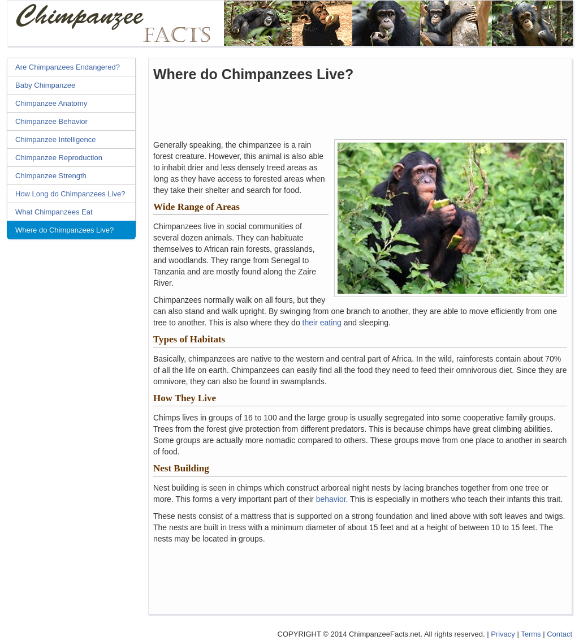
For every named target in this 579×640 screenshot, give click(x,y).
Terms (531, 634)
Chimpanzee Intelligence (55, 139)
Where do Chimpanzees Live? (64, 230)
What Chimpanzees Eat (54, 212)
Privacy (503, 634)
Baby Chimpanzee (45, 85)
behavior (331, 499)
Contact (559, 634)
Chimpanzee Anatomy (51, 103)
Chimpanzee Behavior (51, 121)
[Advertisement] (74, 417)
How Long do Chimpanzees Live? (70, 194)
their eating (322, 322)
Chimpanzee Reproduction (58, 157)
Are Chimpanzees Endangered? (67, 67)
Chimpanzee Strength (51, 175)
